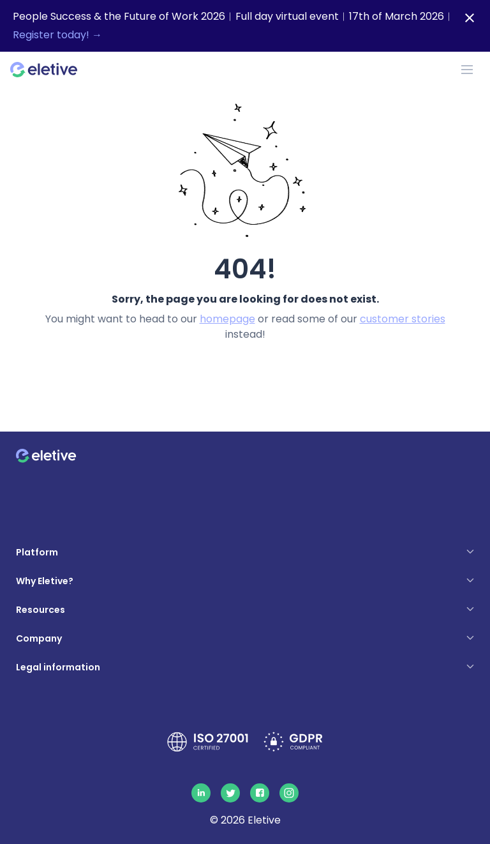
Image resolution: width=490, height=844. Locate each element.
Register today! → (57, 34)
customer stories (402, 319)
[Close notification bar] (469, 18)
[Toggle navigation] (467, 69)
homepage (227, 319)
